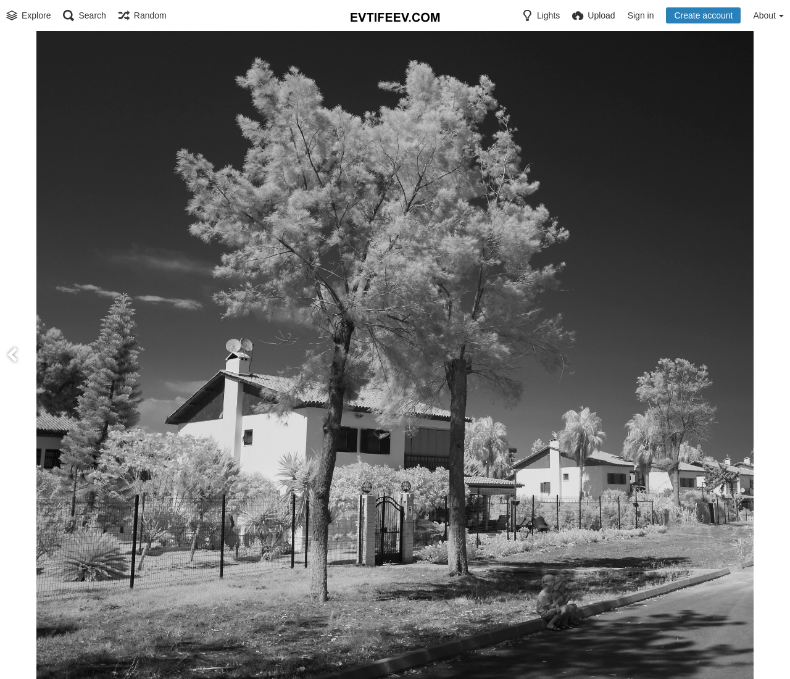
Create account (703, 15)
